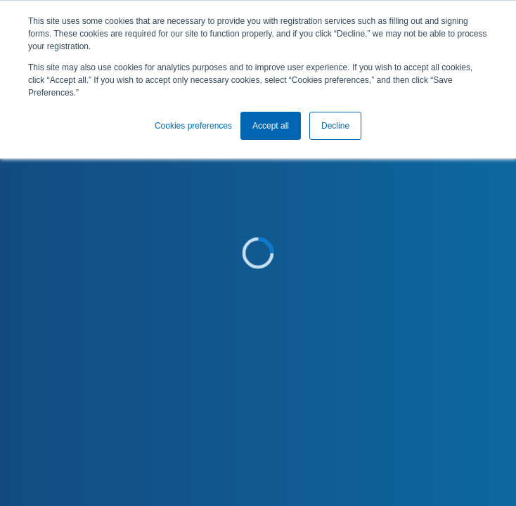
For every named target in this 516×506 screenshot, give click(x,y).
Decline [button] (335, 126)
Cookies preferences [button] (193, 126)
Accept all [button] (270, 126)
